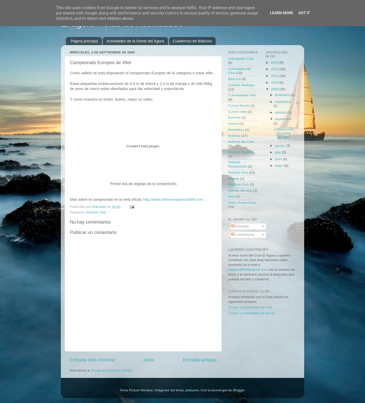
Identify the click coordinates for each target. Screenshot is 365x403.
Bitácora (234, 79)
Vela (231, 196)
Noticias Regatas (241, 152)
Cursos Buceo (239, 105)
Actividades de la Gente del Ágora (135, 41)
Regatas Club (238, 184)
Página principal (84, 41)
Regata (233, 178)
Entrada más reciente (92, 359)
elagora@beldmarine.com (247, 269)
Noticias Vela (96, 212)
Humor (233, 123)
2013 (275, 62)
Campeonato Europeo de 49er (284, 133)
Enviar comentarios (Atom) (112, 370)
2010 (275, 82)
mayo (279, 166)
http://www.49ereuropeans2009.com (173, 199)
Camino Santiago (241, 85)
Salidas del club (240, 190)
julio (278, 152)
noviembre (283, 102)
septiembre (283, 119)
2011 (275, 76)
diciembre (283, 95)
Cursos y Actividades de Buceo (251, 313)
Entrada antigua (200, 359)
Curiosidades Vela (242, 95)
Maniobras (236, 130)
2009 (275, 89)
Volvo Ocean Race (242, 203)
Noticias (234, 136)
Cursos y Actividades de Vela (250, 307)
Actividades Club (241, 59)
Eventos (234, 117)
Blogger (239, 390)
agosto (280, 146)
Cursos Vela (237, 112)
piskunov (191, 390)
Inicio (149, 359)
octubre (281, 112)
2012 (275, 69)
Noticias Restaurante (237, 164)
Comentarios (242, 234)
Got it (304, 13)
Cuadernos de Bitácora (192, 41)
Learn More (281, 13)
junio (279, 159)
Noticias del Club (241, 142)
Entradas (240, 226)
